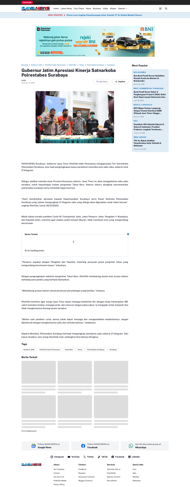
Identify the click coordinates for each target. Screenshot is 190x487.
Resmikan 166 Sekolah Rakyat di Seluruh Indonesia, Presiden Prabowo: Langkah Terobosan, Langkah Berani (149, 127)
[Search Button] (166, 8)
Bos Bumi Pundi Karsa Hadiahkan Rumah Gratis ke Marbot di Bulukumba (149, 78)
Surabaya (113, 350)
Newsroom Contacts (87, 477)
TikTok (103, 456)
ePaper (113, 8)
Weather (136, 477)
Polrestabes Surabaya (96, 350)
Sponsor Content (113, 477)
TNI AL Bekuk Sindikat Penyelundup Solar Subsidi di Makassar (147, 143)
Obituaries (137, 481)
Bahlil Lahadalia (143, 105)
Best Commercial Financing (149, 88)
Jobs (134, 473)
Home (56, 8)
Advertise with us (113, 469)
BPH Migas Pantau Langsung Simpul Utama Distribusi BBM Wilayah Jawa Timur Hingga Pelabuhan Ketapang (148, 111)
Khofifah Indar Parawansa (49, 350)
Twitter (88, 456)
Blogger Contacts (85, 481)
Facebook (117, 456)
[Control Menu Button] (160, 8)
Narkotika (69, 350)
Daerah (122, 8)
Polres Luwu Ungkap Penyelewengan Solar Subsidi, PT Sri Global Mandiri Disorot (104, 15)
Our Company (59, 469)
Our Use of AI (59, 477)
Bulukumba (140, 72)
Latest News (66, 8)
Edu (136, 121)
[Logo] (31, 464)
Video (105, 8)
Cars (134, 469)
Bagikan (120, 82)
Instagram (57, 456)
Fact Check (79, 8)
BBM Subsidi (140, 137)
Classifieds (111, 473)
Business (97, 8)
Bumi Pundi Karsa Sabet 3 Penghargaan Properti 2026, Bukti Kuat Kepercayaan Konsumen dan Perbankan (150, 94)
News (88, 8)
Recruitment (112, 481)
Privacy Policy (59, 484)
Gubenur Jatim (29, 350)
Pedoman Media (60, 481)
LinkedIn (134, 456)
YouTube (73, 456)
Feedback (82, 469)
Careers (57, 473)
